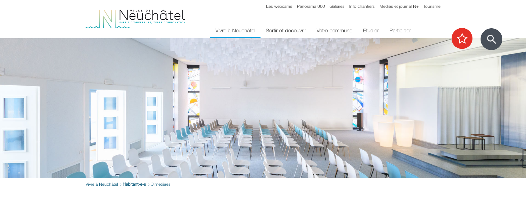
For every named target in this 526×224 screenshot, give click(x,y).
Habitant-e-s (134, 184)
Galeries (337, 6)
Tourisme (431, 6)
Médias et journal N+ (399, 6)
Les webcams (279, 6)
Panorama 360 (311, 6)
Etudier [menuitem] (371, 30)
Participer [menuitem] (400, 30)
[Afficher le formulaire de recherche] (491, 39)
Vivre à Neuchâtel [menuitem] (235, 30)
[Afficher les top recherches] (465, 39)
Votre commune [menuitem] (334, 30)
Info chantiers (362, 6)
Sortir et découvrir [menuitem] (286, 30)
